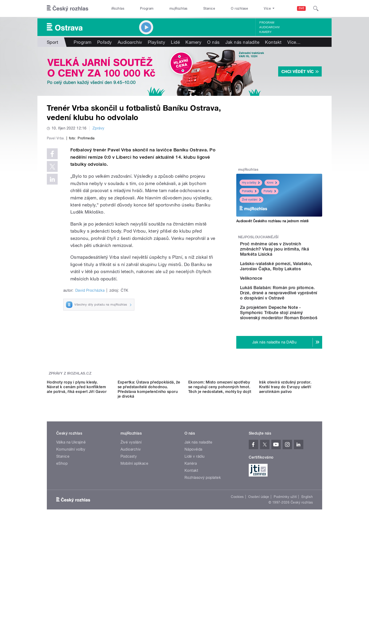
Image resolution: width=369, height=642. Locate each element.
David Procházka (89, 390)
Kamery (265, 32)
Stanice (209, 8)
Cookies (237, 597)
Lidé (175, 42)
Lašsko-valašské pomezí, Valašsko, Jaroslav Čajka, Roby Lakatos (292, 274)
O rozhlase (239, 8)
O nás (213, 42)
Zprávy (98, 128)
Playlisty (156, 42)
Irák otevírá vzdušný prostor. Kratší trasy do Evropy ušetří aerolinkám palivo (285, 487)
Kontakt (273, 42)
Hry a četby (251, 182)
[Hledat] (315, 8)
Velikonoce (277, 289)
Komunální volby (70, 549)
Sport (52, 42)
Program (146, 8)
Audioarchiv (269, 27)
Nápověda (193, 549)
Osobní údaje (258, 597)
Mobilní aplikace (134, 563)
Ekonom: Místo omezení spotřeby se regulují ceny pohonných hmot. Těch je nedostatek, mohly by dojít (219, 487)
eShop (62, 563)
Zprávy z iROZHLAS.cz (70, 431)
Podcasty (128, 556)
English (307, 597)
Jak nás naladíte (242, 42)
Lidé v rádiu (194, 556)
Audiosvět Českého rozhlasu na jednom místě (272, 221)
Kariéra (190, 563)
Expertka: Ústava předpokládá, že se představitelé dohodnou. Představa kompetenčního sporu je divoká (149, 489)
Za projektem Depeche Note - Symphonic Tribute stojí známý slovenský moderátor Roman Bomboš (292, 346)
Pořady (104, 42)
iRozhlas (117, 8)
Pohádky (249, 191)
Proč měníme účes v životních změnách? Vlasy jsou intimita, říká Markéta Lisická (289, 251)
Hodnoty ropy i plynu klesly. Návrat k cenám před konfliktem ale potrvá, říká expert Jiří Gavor (77, 487)
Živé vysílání (251, 199)
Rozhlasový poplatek (202, 577)
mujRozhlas (178, 8)
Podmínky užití (285, 597)
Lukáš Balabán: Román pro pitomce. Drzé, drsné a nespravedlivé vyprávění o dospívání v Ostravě (294, 319)
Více (294, 42)
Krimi (272, 182)
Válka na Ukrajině (71, 542)
